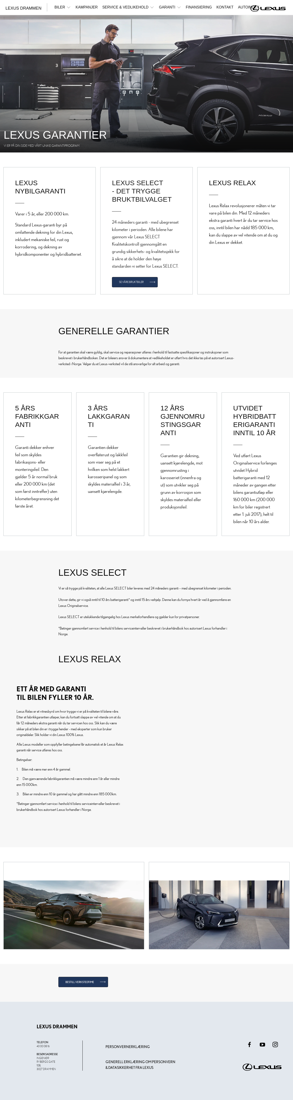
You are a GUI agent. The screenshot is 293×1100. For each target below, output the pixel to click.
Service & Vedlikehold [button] (128, 7)
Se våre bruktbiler (131, 282)
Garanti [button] (170, 7)
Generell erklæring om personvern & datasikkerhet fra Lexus (140, 1065)
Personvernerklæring (128, 1047)
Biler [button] (62, 7)
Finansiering (199, 7)
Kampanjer (87, 7)
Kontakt (224, 7)
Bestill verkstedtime (79, 982)
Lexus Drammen (23, 8)
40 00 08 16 (43, 1046)
